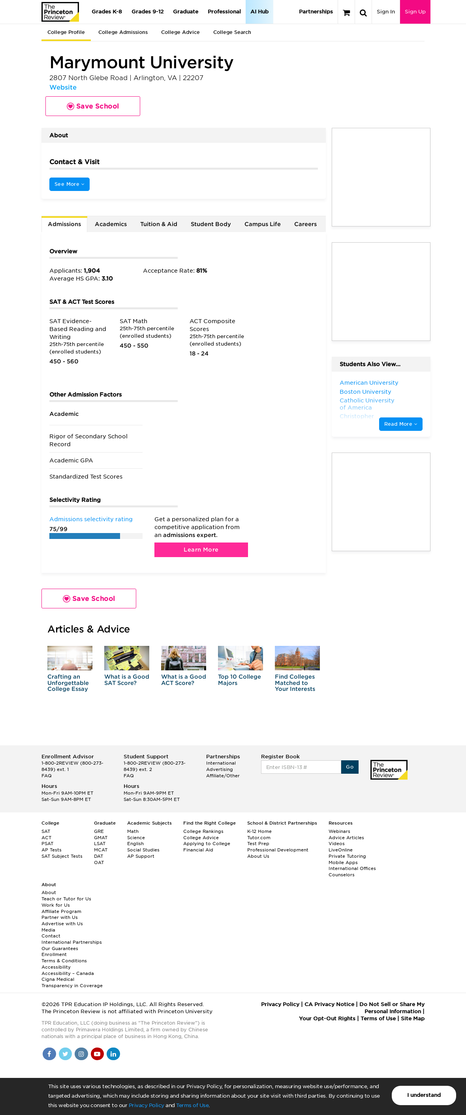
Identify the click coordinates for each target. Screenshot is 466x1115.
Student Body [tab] (211, 224)
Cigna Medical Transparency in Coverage (72, 982)
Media (48, 930)
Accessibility (56, 967)
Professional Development (277, 850)
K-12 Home (259, 831)
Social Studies (143, 850)
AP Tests (51, 850)
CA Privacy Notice (329, 1004)
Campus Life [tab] (262, 224)
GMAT (100, 837)
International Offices (352, 868)
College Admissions (123, 32)
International (221, 763)
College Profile (66, 32)
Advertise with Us (62, 923)
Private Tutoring (347, 856)
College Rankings (203, 831)
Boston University (365, 392)
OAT (99, 862)
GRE (99, 831)
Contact (50, 936)
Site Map (413, 1018)
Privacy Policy (146, 1105)
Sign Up (415, 12)
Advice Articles (346, 837)
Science (136, 837)
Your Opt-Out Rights (327, 1018)
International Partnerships (71, 942)
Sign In (386, 12)
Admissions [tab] (64, 224)
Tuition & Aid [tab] (158, 224)
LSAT (99, 843)
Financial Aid (198, 850)
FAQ (46, 775)
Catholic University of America (367, 404)
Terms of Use (192, 1105)
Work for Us (55, 905)
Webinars (339, 831)
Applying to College (206, 843)
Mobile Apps (343, 862)
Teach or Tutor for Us (66, 899)
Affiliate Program (61, 911)
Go (349, 767)
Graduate (185, 12)
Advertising (219, 769)
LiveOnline (341, 850)
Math (133, 831)
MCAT (100, 850)
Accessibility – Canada (67, 973)
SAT (45, 831)
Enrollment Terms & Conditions (64, 957)
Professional (224, 12)
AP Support (140, 856)
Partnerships (316, 12)
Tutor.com (259, 837)
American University (369, 383)
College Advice (180, 32)
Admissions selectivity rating (91, 519)
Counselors (342, 874)
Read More (400, 424)
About (48, 892)
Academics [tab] (111, 224)
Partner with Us (59, 917)
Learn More (201, 549)
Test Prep (258, 843)
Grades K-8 (107, 12)
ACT (46, 837)
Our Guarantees (59, 948)
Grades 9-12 (147, 12)
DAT (98, 856)
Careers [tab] (305, 224)
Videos (337, 843)
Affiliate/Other (223, 775)
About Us (258, 856)
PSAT (47, 843)
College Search (232, 32)
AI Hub (259, 12)
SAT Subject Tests (62, 856)
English (135, 843)
